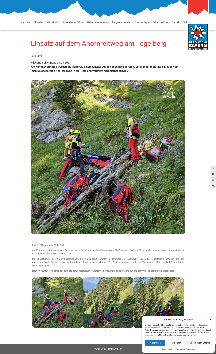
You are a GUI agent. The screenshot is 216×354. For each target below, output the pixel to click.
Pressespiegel (141, 22)
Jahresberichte (160, 22)
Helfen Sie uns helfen (98, 22)
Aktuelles (38, 22)
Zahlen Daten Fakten (73, 22)
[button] (210, 319)
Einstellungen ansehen (200, 343)
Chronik (175, 22)
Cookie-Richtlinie (168, 349)
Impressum (190, 349)
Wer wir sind (53, 22)
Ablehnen (176, 343)
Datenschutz (180, 349)
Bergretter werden (121, 22)
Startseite (25, 22)
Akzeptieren (155, 343)
